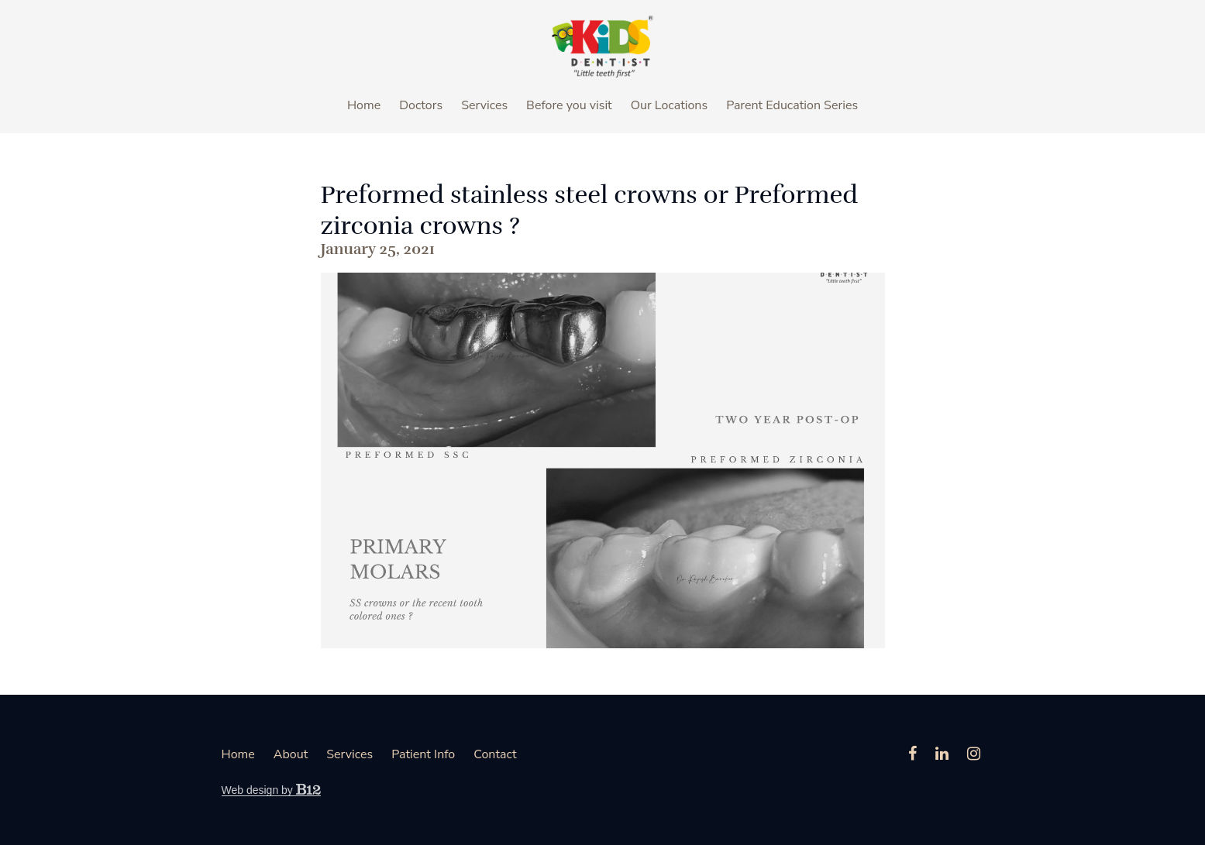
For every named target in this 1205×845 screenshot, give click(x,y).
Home (363, 105)
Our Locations (669, 105)
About (291, 754)
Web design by (271, 790)
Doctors (420, 105)
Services (484, 105)
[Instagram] (973, 754)
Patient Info (423, 754)
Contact (494, 754)
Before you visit (569, 105)
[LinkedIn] (942, 754)
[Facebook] (912, 754)
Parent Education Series (792, 105)
